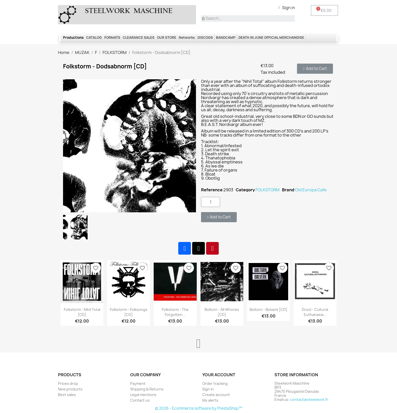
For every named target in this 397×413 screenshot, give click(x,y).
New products (70, 389)
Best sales (67, 394)
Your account (218, 375)
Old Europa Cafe (311, 190)
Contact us (140, 400)
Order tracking (215, 383)
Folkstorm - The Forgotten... (175, 312)
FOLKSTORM (267, 190)
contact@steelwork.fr (309, 399)
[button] (315, 69)
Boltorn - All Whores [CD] (222, 312)
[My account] (287, 7)
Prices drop (68, 383)
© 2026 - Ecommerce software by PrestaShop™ (198, 408)
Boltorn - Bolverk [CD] (268, 309)
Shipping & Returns (147, 389)
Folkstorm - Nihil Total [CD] (82, 312)
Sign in (208, 389)
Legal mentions (143, 394)
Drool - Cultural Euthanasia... (315, 312)
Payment (138, 383)
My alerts (210, 400)
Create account (216, 394)
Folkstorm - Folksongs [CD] (128, 312)
